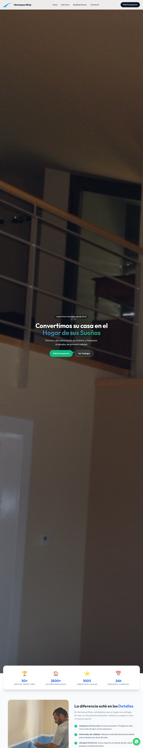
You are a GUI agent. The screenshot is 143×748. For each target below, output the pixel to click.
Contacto (94, 4)
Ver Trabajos (84, 353)
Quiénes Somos (80, 4)
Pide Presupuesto (130, 5)
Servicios (65, 4)
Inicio (55, 4)
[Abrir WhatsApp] (136, 741)
